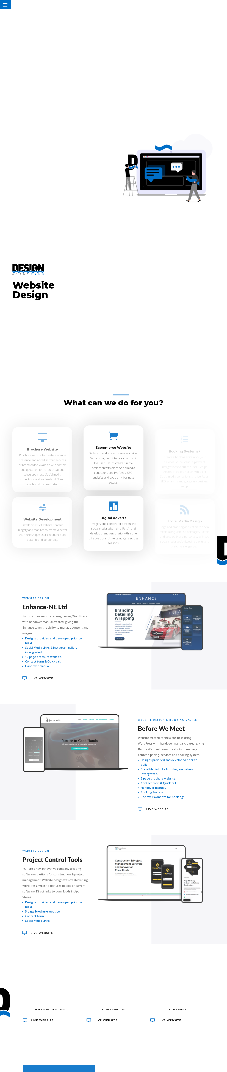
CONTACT (206, 5)
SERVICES (187, 5)
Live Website (38, 678)
